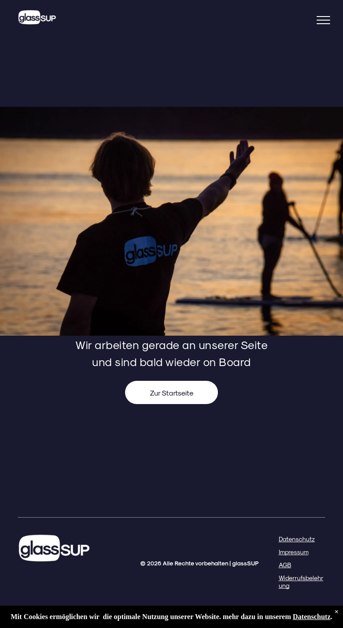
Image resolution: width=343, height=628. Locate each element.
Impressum (294, 552)
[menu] (323, 20)
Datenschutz (297, 539)
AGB (285, 565)
